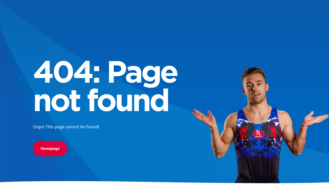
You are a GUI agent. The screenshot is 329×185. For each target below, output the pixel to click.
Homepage (50, 148)
